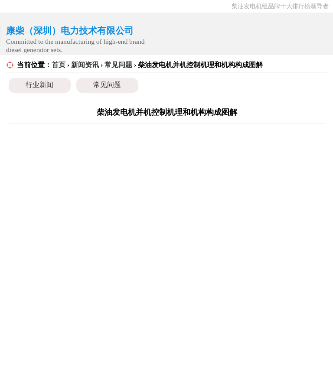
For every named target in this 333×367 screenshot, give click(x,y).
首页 (58, 64)
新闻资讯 (85, 64)
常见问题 (118, 64)
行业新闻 (39, 84)
